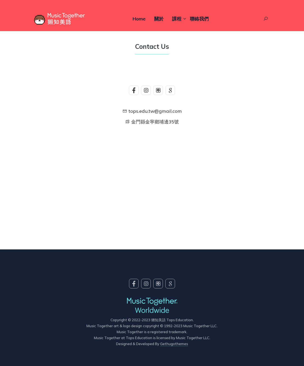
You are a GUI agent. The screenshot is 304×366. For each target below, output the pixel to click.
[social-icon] (134, 90)
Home (139, 19)
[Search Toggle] (265, 19)
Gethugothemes (174, 343)
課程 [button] (176, 19)
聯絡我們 (199, 19)
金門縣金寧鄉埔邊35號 (155, 122)
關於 (158, 19)
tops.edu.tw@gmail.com (155, 111)
